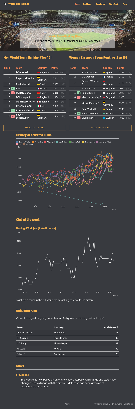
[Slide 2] (65, 46)
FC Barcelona (23, 92)
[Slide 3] (70, 46)
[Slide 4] (75, 46)
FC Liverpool (23, 97)
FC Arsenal (22, 72)
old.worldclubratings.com (35, 386)
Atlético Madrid (25, 110)
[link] (88, 4)
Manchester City (25, 101)
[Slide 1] (60, 46)
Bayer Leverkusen (22, 116)
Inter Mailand (24, 105)
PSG (18, 88)
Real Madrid (23, 84)
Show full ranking (34, 128)
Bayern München (25, 78)
